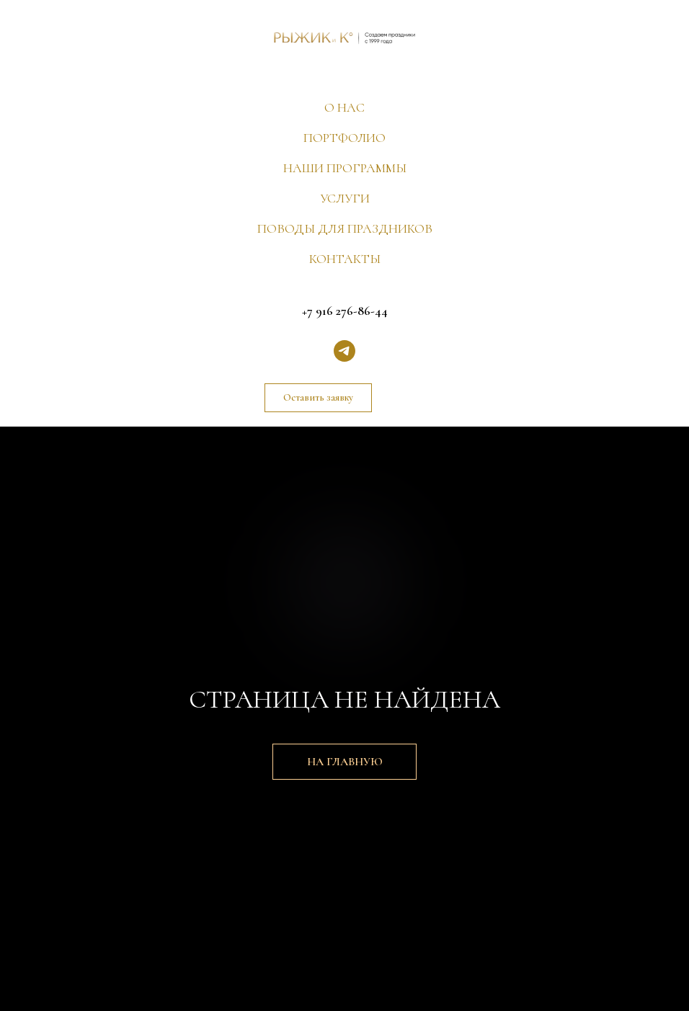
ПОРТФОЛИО (344, 138)
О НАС (344, 107)
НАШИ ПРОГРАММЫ (344, 168)
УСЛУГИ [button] (345, 198)
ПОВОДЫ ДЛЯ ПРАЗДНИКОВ (344, 228)
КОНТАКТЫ (345, 259)
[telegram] (344, 351)
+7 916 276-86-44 (345, 311)
